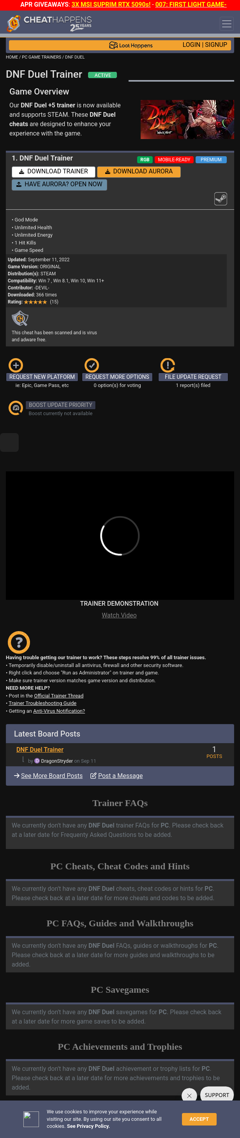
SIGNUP (216, 44)
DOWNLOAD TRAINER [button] (53, 171)
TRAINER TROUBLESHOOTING (76, 1090)
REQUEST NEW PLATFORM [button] (42, 377)
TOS (207, 1117)
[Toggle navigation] (227, 24)
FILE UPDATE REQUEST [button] (193, 377)
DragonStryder (57, 734)
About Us (19, 1123)
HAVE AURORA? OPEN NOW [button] (59, 184)
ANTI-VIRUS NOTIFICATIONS (73, 1096)
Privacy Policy (179, 1117)
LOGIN (192, 44)
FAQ (122, 1117)
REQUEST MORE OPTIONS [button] (117, 377)
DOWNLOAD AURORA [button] (139, 171)
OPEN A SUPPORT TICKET (70, 1103)
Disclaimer (145, 1117)
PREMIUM (211, 159)
